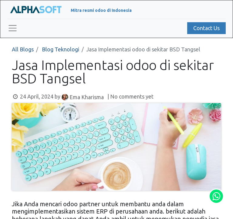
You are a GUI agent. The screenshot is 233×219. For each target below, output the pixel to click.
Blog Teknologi (60, 49)
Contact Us (206, 28)
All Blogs (23, 49)
